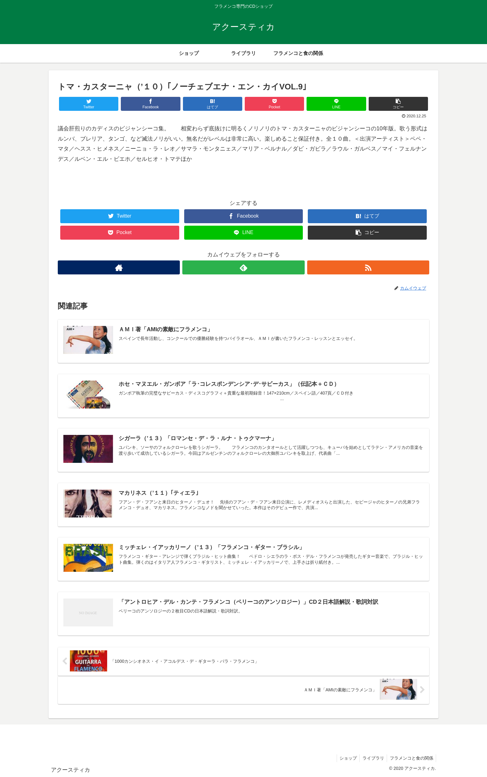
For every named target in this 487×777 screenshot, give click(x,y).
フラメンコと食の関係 (411, 757)
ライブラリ (372, 757)
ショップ (345, 757)
